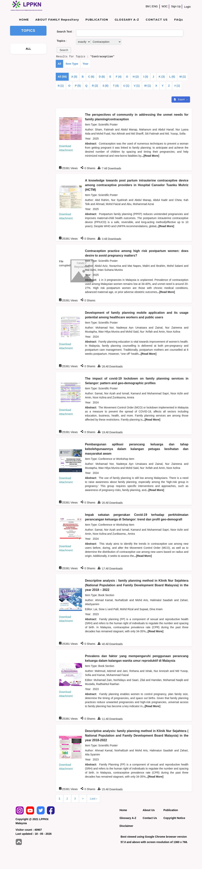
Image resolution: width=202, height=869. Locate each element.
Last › (93, 798)
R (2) (95, 85)
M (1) (182, 76)
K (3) (162, 76)
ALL (28, 48)
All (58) (62, 76)
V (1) (136, 85)
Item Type (72, 63)
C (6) (91, 76)
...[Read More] (150, 155)
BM (148, 6)
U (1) (126, 85)
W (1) (147, 85)
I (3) (145, 76)
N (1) (61, 85)
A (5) (74, 76)
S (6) (105, 85)
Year (85, 63)
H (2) (136, 76)
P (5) (78, 85)
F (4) (119, 76)
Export (179, 99)
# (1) (177, 85)
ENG (155, 6)
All (59, 63)
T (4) (116, 85)
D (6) (102, 76)
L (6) (172, 76)
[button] (64, 50)
